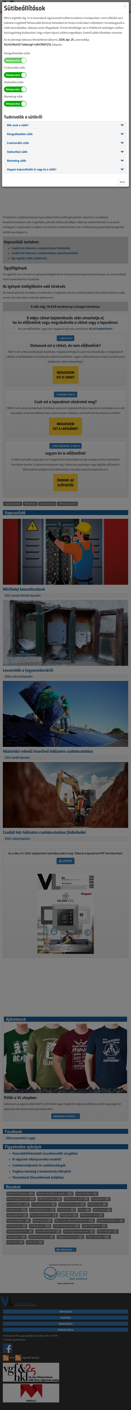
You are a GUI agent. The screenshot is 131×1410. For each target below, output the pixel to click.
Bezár (122, 181)
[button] (18, 124)
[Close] (125, 6)
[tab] (65, 125)
